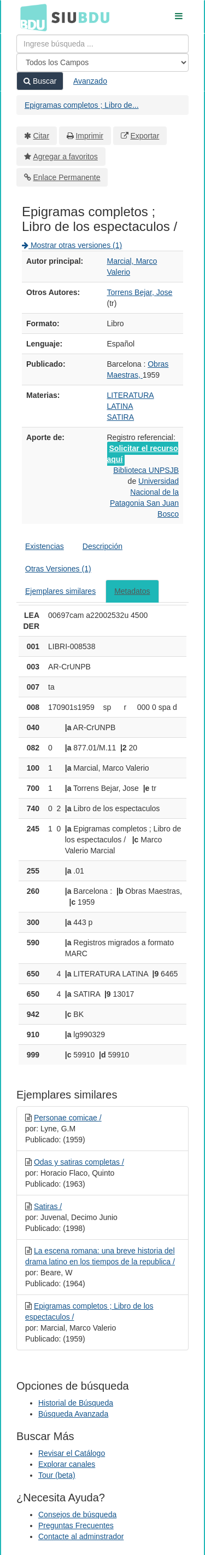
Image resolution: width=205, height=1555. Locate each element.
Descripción (102, 546)
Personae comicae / (68, 1117)
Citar (41, 135)
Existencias (44, 546)
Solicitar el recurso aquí (142, 454)
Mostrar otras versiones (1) (72, 245)
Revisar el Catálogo (71, 1453)
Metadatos (132, 591)
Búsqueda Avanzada (73, 1413)
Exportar (144, 135)
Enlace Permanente (67, 177)
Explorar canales (66, 1464)
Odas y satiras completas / (79, 1162)
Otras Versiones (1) (58, 568)
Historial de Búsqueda (75, 1402)
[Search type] (102, 62)
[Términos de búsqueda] (102, 43)
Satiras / (48, 1206)
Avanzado (90, 81)
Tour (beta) (56, 1475)
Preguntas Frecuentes (76, 1525)
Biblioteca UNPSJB (146, 470)
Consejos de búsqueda (77, 1514)
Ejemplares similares (60, 591)
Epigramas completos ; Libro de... (82, 105)
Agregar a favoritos (65, 156)
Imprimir (89, 135)
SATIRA (120, 417)
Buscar (40, 81)
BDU (30, 17)
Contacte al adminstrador (81, 1536)
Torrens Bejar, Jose (140, 292)
